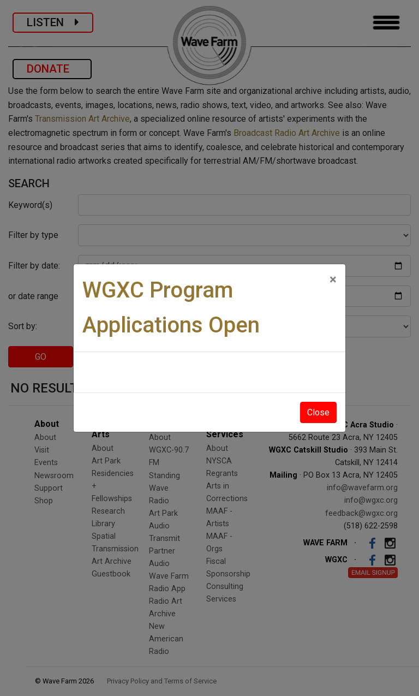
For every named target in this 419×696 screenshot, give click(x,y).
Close (318, 412)
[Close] (333, 279)
